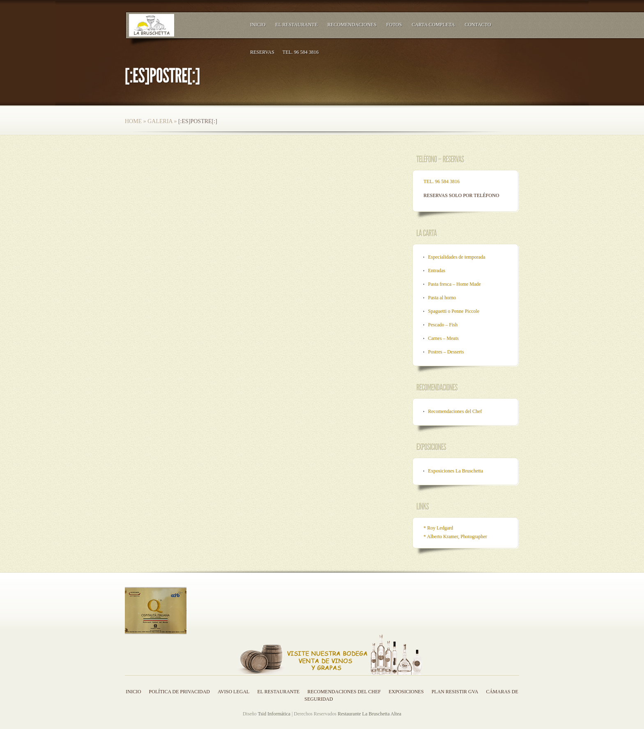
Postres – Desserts (446, 352)
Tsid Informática (274, 714)
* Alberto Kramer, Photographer (455, 536)
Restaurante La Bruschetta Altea (369, 714)
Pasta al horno (442, 297)
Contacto (478, 25)
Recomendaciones (351, 25)
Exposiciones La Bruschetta (455, 471)
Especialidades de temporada (456, 257)
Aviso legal (233, 692)
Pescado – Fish (443, 325)
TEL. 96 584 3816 (301, 52)
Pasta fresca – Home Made (454, 284)
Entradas (436, 270)
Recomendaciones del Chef (455, 411)
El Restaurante (296, 25)
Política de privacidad (179, 692)
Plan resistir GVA (455, 692)
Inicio (257, 25)
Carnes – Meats (443, 338)
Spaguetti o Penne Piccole (453, 311)
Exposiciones (406, 692)
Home (133, 121)
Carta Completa (433, 25)
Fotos (394, 25)
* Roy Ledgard (438, 528)
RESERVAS (262, 52)
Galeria (159, 121)
